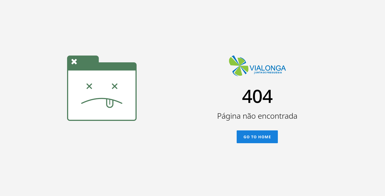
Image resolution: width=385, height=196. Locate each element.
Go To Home (257, 136)
